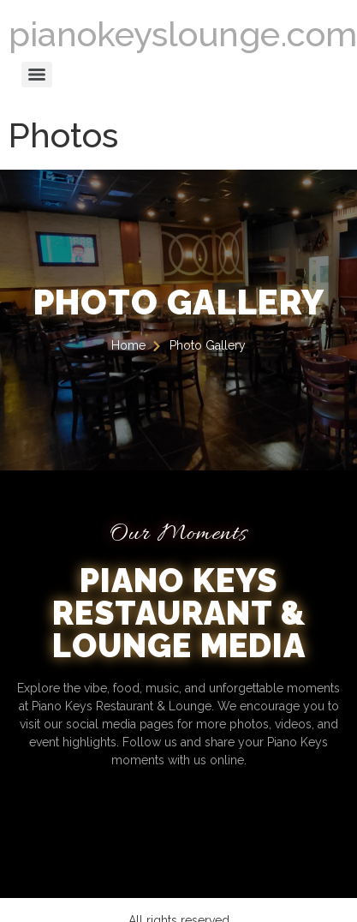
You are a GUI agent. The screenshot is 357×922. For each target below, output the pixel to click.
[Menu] (36, 74)
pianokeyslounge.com (183, 34)
